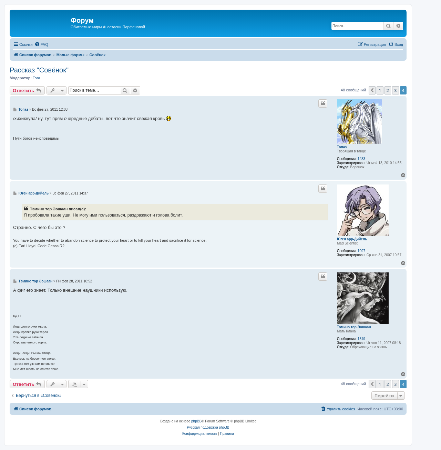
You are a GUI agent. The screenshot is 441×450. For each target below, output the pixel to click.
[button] (372, 90)
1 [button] (380, 90)
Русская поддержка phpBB (208, 427)
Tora (36, 78)
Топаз (342, 147)
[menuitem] (41, 44)
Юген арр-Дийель (352, 239)
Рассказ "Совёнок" (39, 70)
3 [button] (395, 90)
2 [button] (388, 90)
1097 (361, 251)
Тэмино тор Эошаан (354, 327)
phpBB (196, 421)
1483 (361, 159)
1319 (361, 339)
